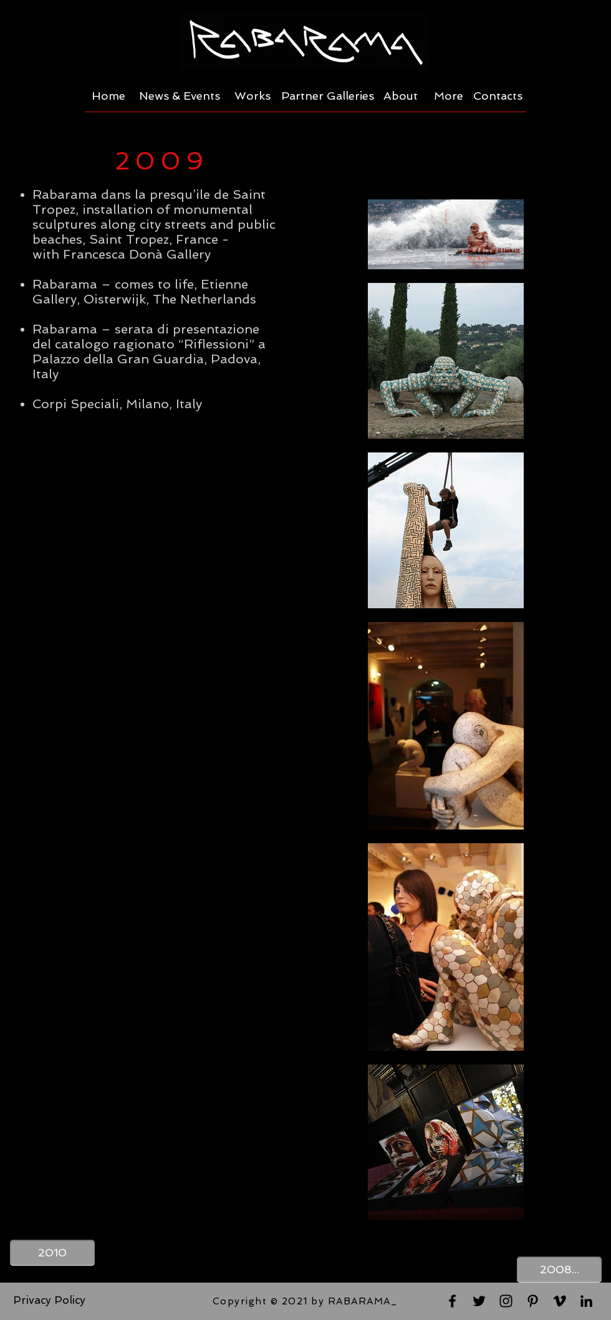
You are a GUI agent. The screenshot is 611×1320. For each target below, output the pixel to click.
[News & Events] (179, 96)
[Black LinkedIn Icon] (586, 1301)
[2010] (52, 1253)
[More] (448, 96)
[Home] (108, 96)
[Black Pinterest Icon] (532, 1301)
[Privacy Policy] (49, 1300)
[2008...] (559, 1269)
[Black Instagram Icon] (506, 1301)
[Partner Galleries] (327, 96)
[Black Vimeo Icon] (559, 1301)
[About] (400, 96)
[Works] (252, 96)
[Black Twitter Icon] (479, 1301)
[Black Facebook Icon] (452, 1301)
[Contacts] (497, 96)
